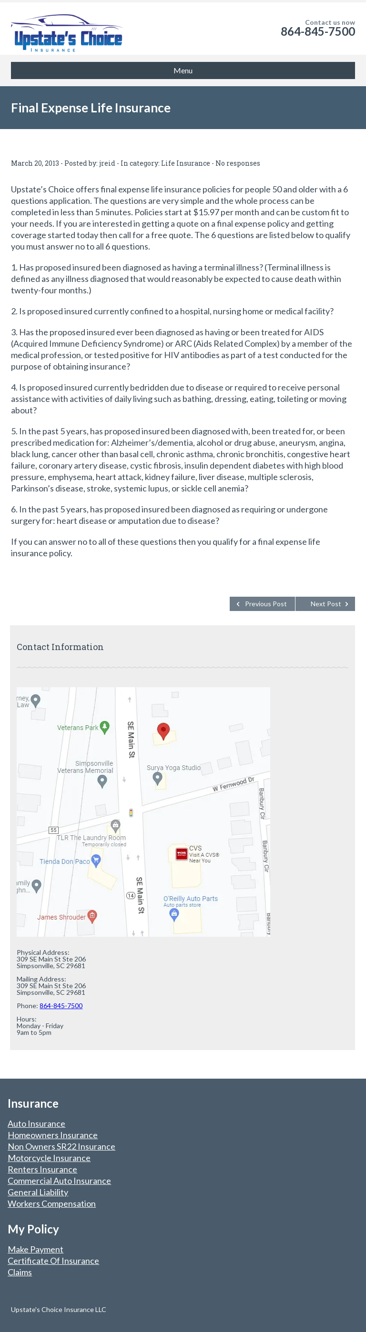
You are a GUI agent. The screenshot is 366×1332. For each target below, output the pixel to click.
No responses (237, 163)
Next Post (326, 604)
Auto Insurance (36, 1123)
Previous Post (266, 604)
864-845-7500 (318, 31)
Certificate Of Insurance (53, 1260)
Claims (20, 1272)
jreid (107, 163)
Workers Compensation (52, 1203)
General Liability (38, 1192)
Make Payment (35, 1249)
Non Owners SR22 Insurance (61, 1146)
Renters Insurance (42, 1169)
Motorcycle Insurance (49, 1157)
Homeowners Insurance (53, 1135)
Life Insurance (185, 163)
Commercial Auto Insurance (59, 1180)
